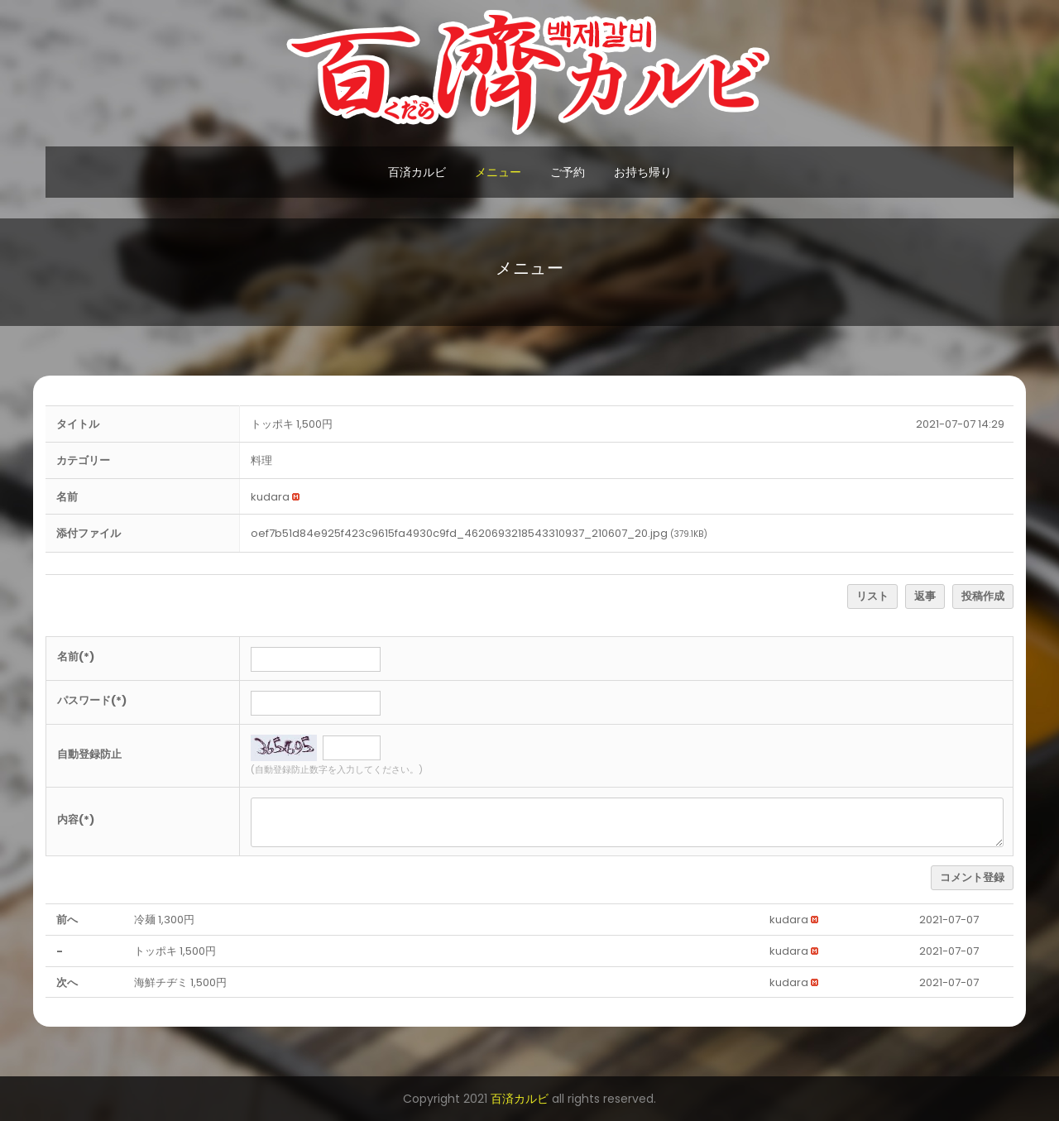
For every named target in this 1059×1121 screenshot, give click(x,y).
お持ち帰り (643, 172)
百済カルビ (417, 172)
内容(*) (75, 819)
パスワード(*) (92, 700)
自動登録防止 (89, 754)
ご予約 (567, 172)
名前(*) (75, 656)
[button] (270, 497)
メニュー (498, 172)
